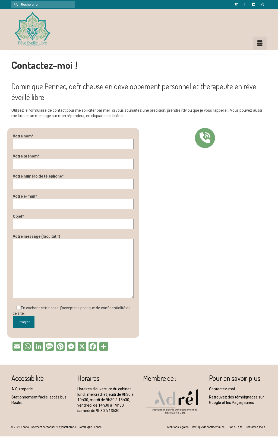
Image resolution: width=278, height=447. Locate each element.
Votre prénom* (73, 160)
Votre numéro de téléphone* (73, 180)
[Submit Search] (15, 4)
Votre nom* (73, 140)
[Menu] (260, 43)
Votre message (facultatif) (73, 239)
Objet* (73, 220)
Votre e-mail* (73, 200)
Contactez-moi (222, 389)
